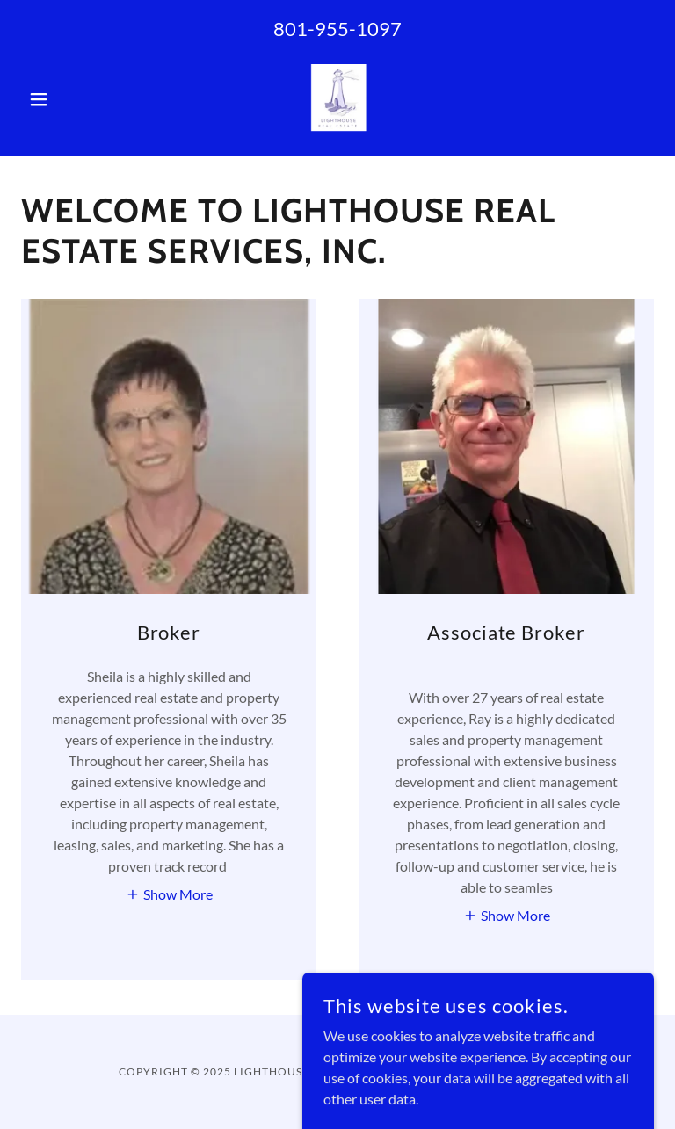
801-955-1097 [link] (337, 28)
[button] (68, 99)
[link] (337, 99)
